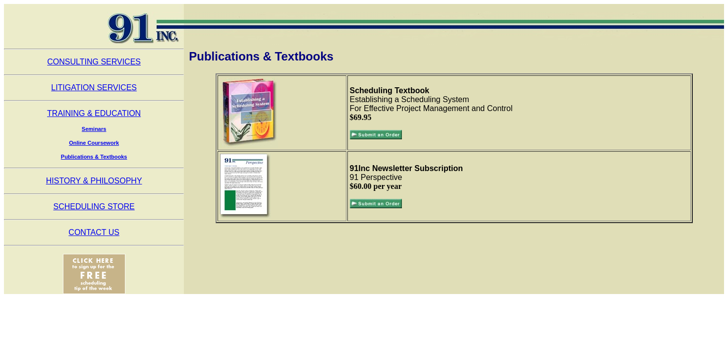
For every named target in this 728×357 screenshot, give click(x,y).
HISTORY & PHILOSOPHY (94, 181)
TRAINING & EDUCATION (94, 113)
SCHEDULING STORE (94, 206)
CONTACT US (93, 232)
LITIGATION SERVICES (94, 87)
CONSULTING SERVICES (94, 62)
